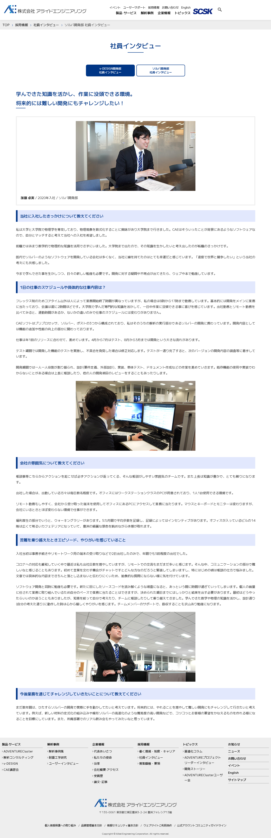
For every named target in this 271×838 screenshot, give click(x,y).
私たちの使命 (103, 757)
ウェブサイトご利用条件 (157, 825)
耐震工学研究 (58, 757)
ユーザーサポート (184, 7)
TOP (6, 24)
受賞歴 (98, 776)
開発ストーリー (194, 769)
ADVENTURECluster (18, 751)
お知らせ (234, 744)
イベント (165, 7)
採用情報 (203, 7)
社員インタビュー (46, 24)
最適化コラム (193, 751)
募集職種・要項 (149, 763)
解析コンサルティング (19, 757)
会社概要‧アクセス (106, 769)
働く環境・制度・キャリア (157, 751)
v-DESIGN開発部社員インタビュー (112, 70)
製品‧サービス (11, 744)
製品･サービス (176, 12)
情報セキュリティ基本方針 (122, 825)
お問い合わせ (220, 7)
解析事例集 (56, 751)
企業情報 (214, 12)
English (236, 7)
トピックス (233, 12)
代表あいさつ (103, 751)
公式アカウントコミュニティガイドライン (201, 825)
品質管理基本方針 (91, 825)
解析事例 (197, 12)
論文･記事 (100, 782)
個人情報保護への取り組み (60, 825)
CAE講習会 (11, 769)
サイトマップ (237, 780)
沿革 (97, 763)
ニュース (234, 751)
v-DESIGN (11, 763)
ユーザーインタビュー (64, 763)
